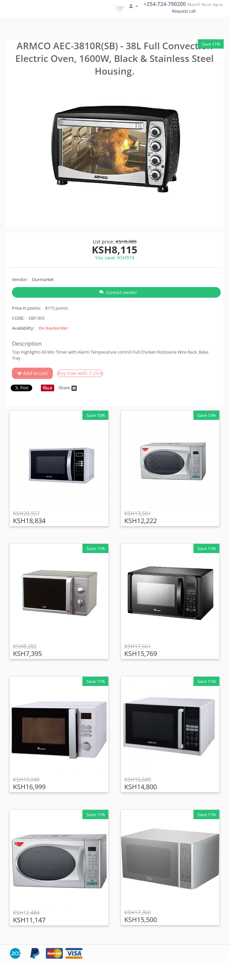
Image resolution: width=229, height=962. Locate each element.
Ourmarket (43, 279)
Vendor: (20, 279)
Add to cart (32, 373)
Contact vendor (118, 292)
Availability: (23, 328)
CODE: (18, 318)
